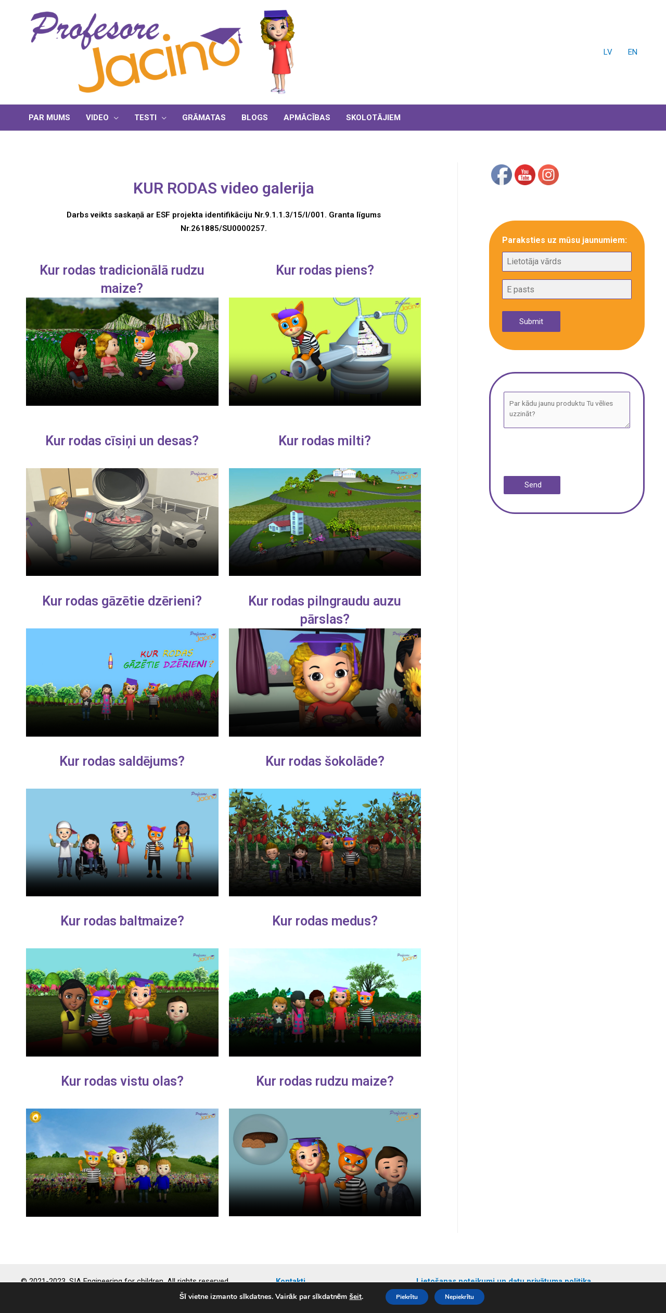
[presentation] (568, 453)
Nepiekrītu (467, 1297)
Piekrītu (398, 1297)
